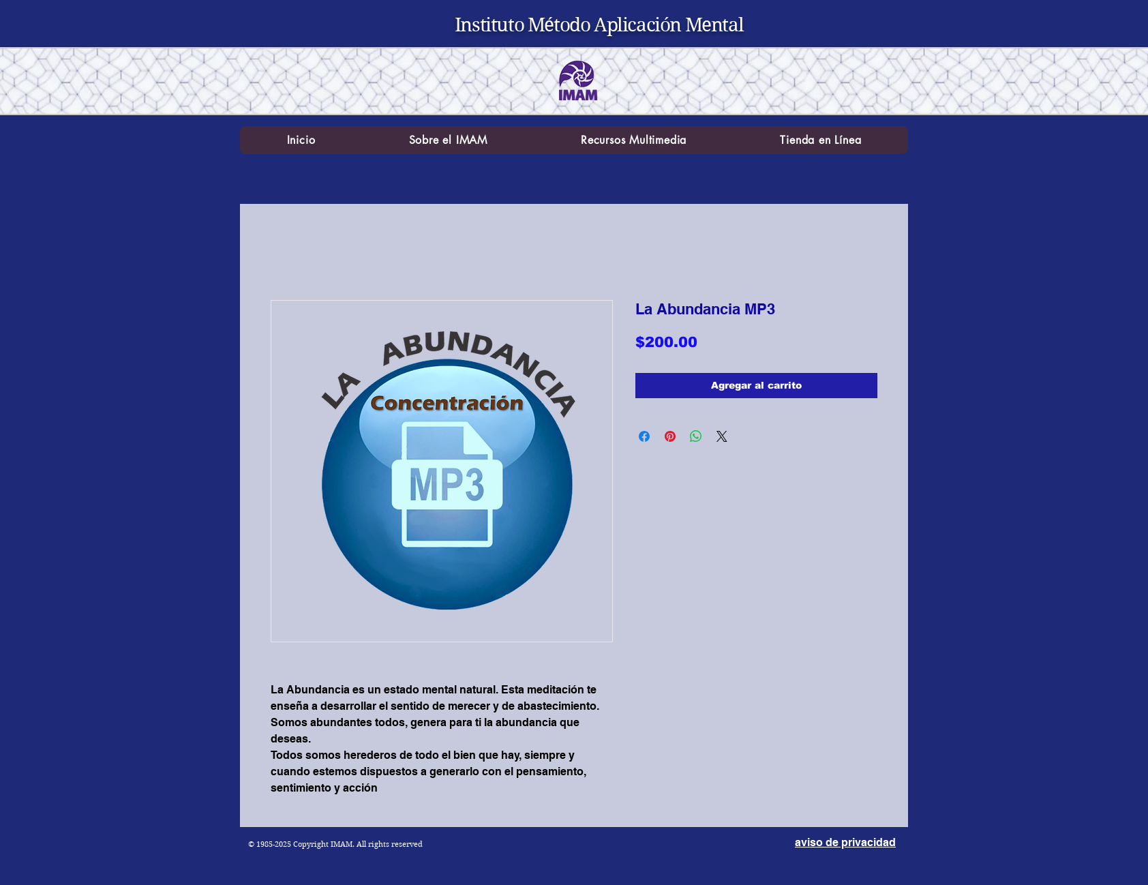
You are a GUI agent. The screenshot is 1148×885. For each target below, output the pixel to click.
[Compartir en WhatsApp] (696, 436)
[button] (448, 140)
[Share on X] (722, 436)
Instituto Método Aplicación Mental (599, 25)
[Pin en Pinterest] (670, 436)
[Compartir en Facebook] (644, 436)
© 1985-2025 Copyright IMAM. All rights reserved (335, 844)
